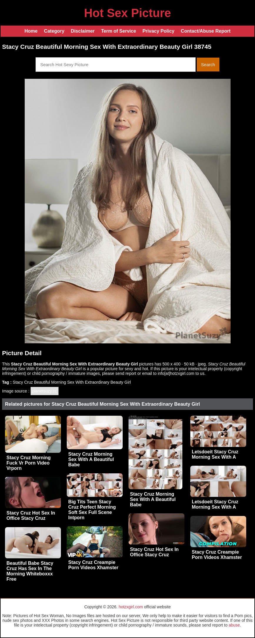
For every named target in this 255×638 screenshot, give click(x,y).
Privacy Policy (158, 31)
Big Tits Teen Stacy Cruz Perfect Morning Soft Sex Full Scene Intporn (92, 509)
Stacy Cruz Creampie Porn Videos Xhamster (217, 555)
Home (30, 31)
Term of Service (118, 31)
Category (54, 31)
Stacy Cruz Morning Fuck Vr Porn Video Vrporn (28, 463)
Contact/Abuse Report (206, 31)
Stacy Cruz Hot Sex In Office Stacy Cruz (30, 515)
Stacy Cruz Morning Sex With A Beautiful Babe (91, 459)
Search (208, 64)
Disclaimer (83, 31)
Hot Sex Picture (127, 12)
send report (125, 373)
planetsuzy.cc (44, 391)
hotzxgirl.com (131, 606)
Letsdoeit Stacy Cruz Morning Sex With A (215, 454)
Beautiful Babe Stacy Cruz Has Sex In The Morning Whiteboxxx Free (29, 571)
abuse (234, 625)
